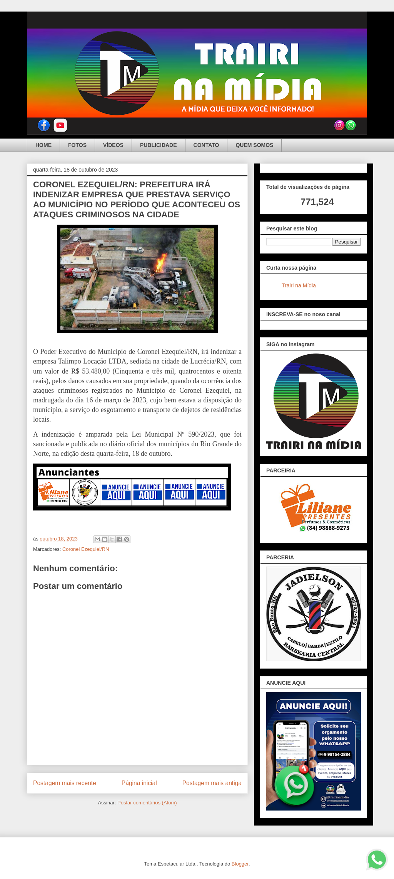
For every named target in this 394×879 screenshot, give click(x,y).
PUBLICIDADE (158, 145)
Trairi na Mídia (299, 285)
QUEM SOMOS (254, 145)
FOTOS (77, 145)
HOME (43, 145)
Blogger (240, 864)
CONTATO (206, 145)
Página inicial (139, 783)
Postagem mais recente (64, 783)
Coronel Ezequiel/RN (85, 549)
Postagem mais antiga (212, 783)
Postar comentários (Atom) (147, 803)
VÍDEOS (113, 145)
